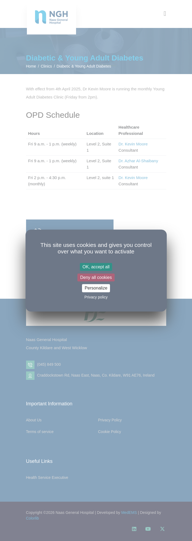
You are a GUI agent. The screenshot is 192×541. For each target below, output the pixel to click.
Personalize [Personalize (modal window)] (96, 288)
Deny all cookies (96, 277)
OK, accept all (96, 267)
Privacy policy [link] (96, 297)
